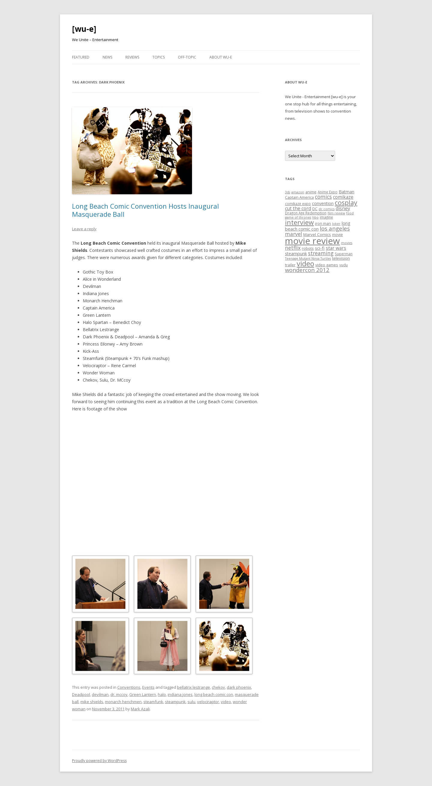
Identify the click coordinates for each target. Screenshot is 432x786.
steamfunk (153, 701)
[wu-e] (84, 28)
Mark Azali (140, 709)
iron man (323, 223)
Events (148, 687)
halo (162, 694)
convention (323, 203)
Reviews (132, 57)
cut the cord (298, 208)
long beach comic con (213, 694)
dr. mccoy (119, 694)
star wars (336, 248)
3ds (287, 192)
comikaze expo (298, 203)
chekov (218, 687)
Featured (80, 57)
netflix (293, 247)
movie (337, 234)
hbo (315, 217)
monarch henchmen (123, 701)
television (341, 258)
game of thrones (298, 217)
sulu (191, 701)
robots (308, 248)
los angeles (335, 228)
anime (310, 192)
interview (299, 222)
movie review (312, 241)
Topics (158, 57)
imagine (326, 217)
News (107, 57)
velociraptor (208, 701)
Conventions (128, 687)
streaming (321, 253)
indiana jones (180, 694)
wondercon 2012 (307, 270)
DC (314, 208)
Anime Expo (328, 191)
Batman (346, 192)
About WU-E (220, 57)
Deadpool (81, 694)
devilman (100, 694)
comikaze (343, 197)
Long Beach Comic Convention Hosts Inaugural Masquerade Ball (145, 209)
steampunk (175, 701)
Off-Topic (187, 57)
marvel (293, 234)
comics (323, 196)
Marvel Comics (317, 234)
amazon (297, 192)
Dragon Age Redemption (305, 212)
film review (336, 213)
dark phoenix (239, 687)
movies (346, 243)
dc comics (326, 209)
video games (326, 265)
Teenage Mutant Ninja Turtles (308, 258)
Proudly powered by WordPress (99, 760)
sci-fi (320, 248)
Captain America (299, 197)
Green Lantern (142, 694)
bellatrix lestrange (193, 687)
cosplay (346, 202)
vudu (343, 264)
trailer (290, 265)
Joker (336, 224)
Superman (343, 253)
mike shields (91, 701)
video (226, 701)
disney (343, 208)
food (350, 213)
